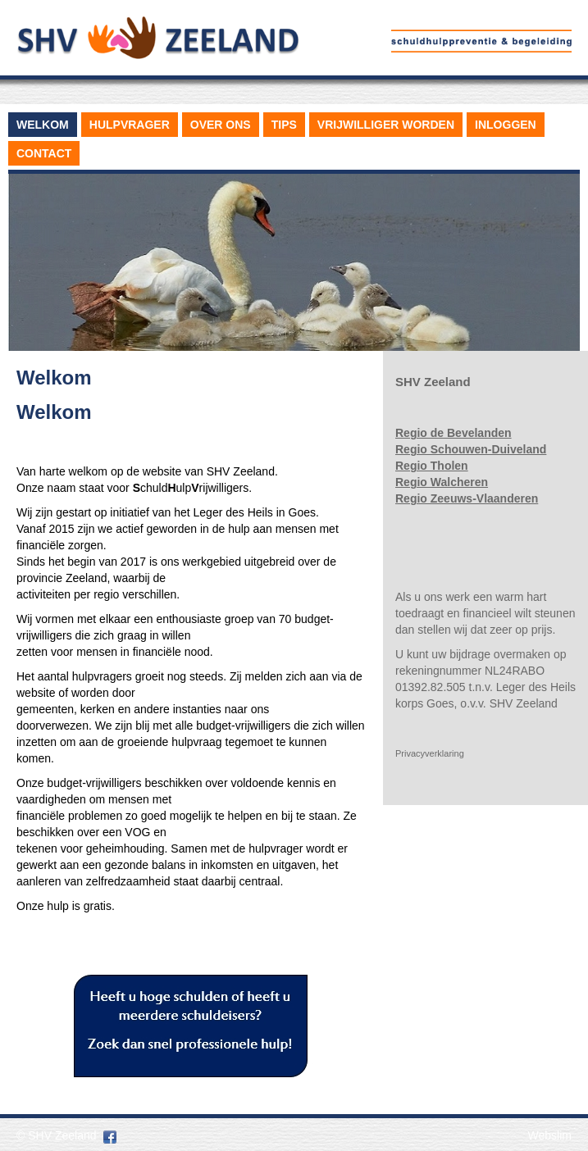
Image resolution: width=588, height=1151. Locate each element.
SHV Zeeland (62, 1135)
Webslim (550, 1135)
